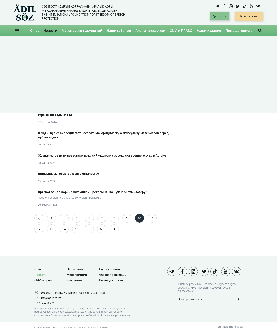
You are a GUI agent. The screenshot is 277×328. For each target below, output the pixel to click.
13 (51, 229)
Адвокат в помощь (112, 275)
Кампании (74, 280)
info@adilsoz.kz (51, 298)
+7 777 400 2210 (45, 303)
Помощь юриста (238, 30)
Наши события (119, 30)
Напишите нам (249, 16)
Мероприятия (77, 275)
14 (64, 229)
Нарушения (75, 269)
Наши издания (209, 30)
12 (38, 229)
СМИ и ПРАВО (181, 30)
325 (101, 229)
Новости (50, 30)
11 (151, 218)
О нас (34, 30)
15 (76, 229)
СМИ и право (43, 280)
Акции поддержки (150, 30)
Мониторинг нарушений (82, 30)
